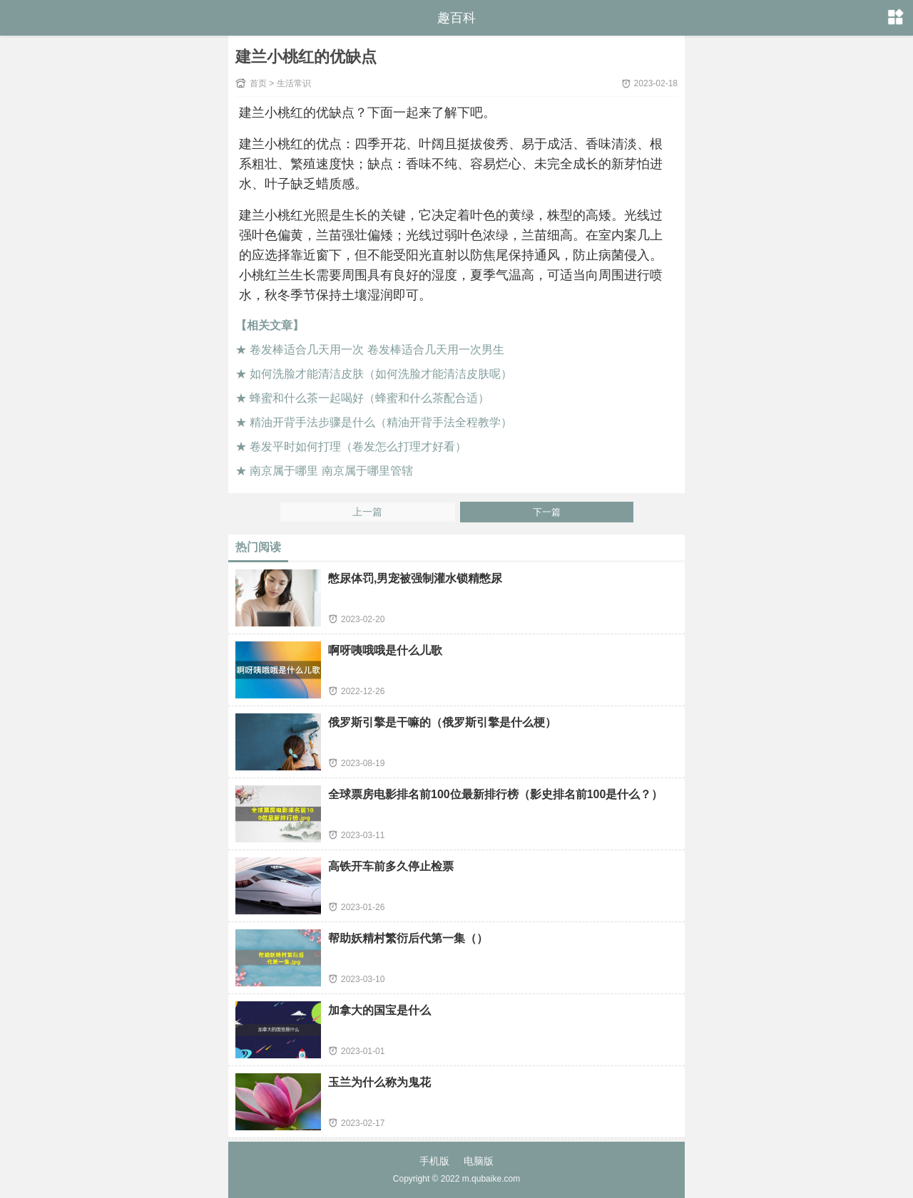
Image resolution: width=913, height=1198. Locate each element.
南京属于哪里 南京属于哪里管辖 (331, 471)
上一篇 (367, 512)
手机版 (434, 1161)
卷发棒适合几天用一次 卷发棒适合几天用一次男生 (377, 350)
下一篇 (547, 512)
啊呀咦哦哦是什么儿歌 (385, 650)
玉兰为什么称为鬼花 (379, 1082)
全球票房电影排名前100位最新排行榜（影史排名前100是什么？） (495, 794)
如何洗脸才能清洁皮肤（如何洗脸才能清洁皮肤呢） (381, 374)
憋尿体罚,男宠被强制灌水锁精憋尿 (415, 578)
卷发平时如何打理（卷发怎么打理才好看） (358, 446)
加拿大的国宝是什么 (379, 1010)
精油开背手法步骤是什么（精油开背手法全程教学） (381, 422)
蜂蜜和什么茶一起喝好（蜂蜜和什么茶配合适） (369, 398)
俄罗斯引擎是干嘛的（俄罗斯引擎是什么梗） (442, 722)
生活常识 (294, 83)
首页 (258, 83)
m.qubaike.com (491, 1179)
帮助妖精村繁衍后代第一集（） (408, 938)
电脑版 (479, 1161)
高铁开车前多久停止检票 (391, 866)
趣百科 (456, 18)
